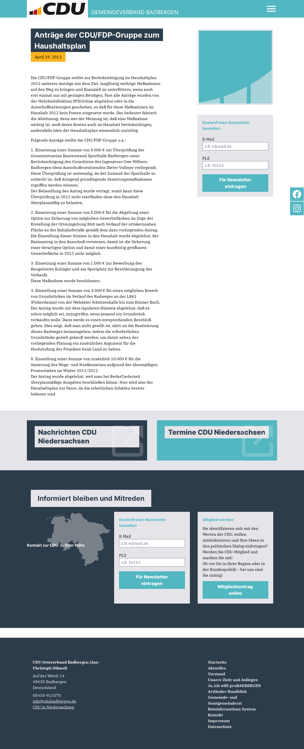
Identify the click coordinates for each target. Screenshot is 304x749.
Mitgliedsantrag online (235, 590)
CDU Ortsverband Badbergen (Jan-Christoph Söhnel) (66, 665)
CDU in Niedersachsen (53, 707)
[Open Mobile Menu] (271, 9)
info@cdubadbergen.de (54, 701)
